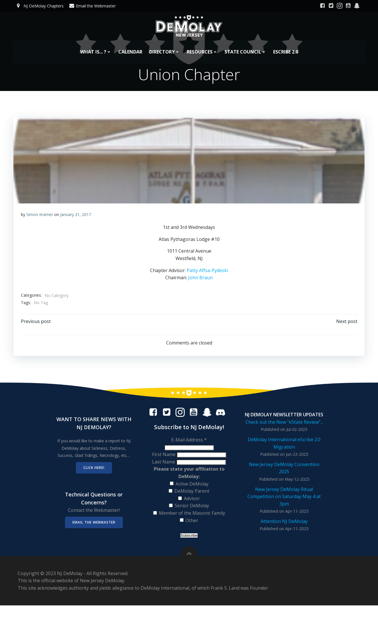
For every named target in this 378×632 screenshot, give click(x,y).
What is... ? (95, 47)
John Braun (200, 281)
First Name (164, 470)
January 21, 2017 (75, 217)
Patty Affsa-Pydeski (207, 273)
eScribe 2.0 (285, 47)
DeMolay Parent (191, 506)
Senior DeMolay (192, 521)
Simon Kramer (40, 217)
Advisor (192, 514)
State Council (245, 47)
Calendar (130, 47)
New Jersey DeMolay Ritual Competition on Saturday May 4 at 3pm (283, 514)
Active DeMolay (192, 499)
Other (192, 536)
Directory (164, 47)
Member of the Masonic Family (192, 528)
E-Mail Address (189, 455)
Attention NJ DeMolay (283, 539)
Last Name (164, 477)
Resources (202, 47)
